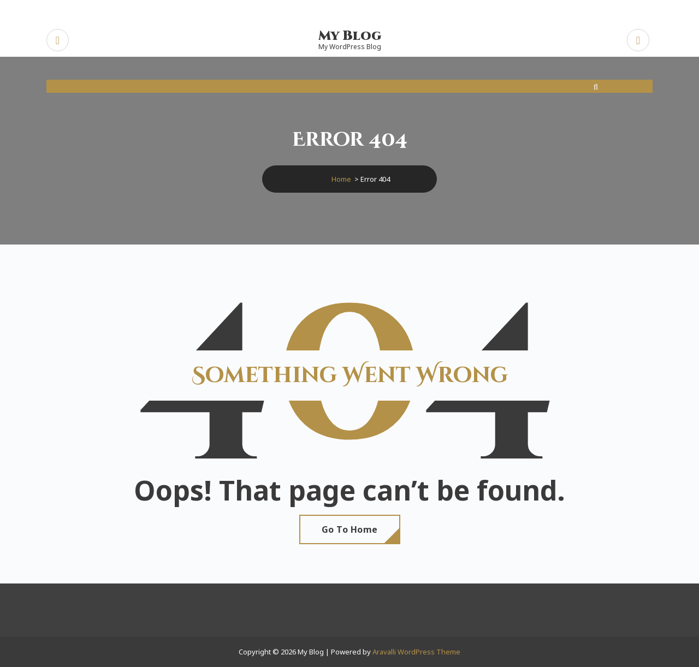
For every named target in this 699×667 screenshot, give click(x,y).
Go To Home (350, 529)
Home (341, 179)
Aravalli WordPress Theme (416, 652)
